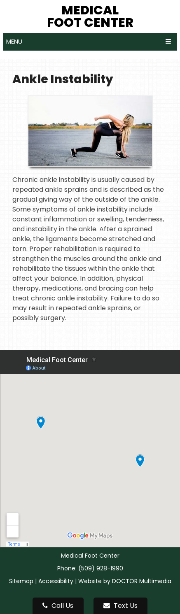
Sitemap (21, 581)
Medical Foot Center (90, 16)
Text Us (120, 605)
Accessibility (55, 581)
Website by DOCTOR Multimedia (124, 581)
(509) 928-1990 (100, 568)
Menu (14, 41)
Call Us (57, 605)
